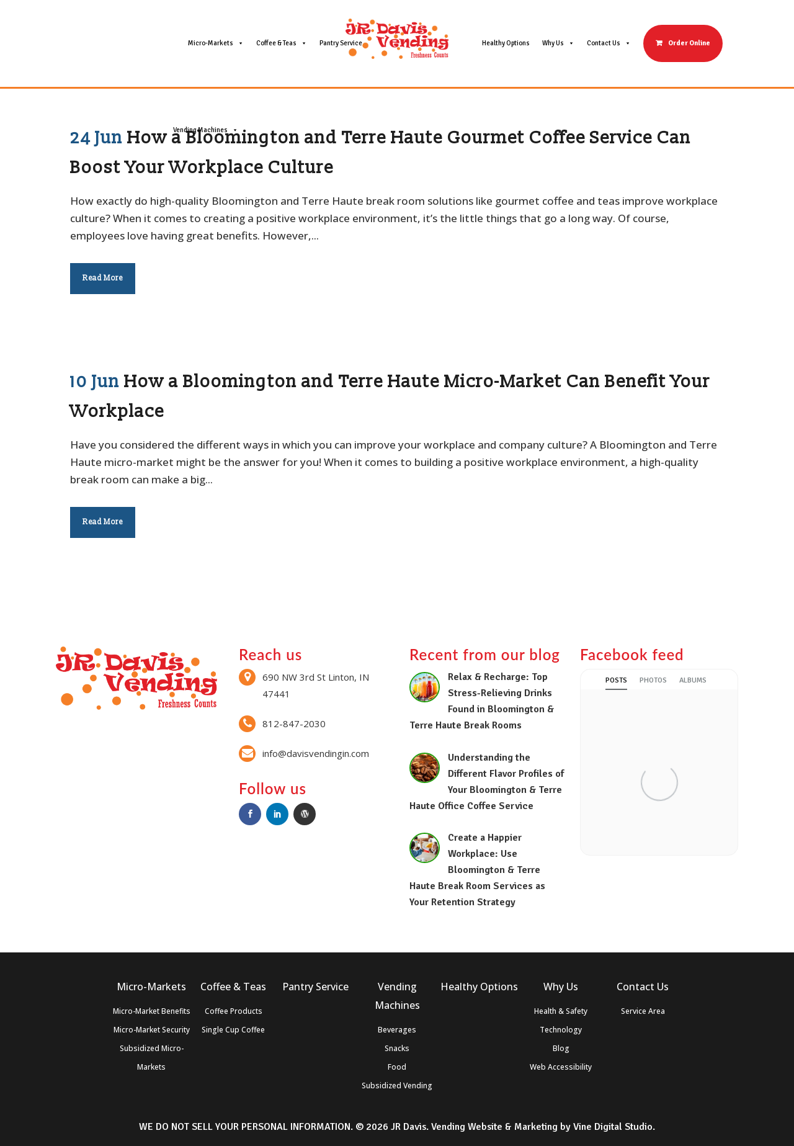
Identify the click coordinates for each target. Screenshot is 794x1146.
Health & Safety (560, 1011)
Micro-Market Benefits (151, 1011)
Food (397, 1067)
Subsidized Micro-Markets (152, 1057)
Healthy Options (506, 43)
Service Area (643, 1011)
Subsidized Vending (397, 1085)
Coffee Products (233, 1011)
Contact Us (609, 43)
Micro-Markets (216, 43)
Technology (561, 1029)
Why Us (558, 43)
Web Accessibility (561, 1067)
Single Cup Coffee (233, 1029)
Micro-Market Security (152, 1029)
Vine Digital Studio (613, 1127)
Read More (103, 278)
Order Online (689, 43)
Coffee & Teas (281, 43)
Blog (561, 1048)
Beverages (397, 1029)
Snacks (397, 1048)
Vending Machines (205, 130)
